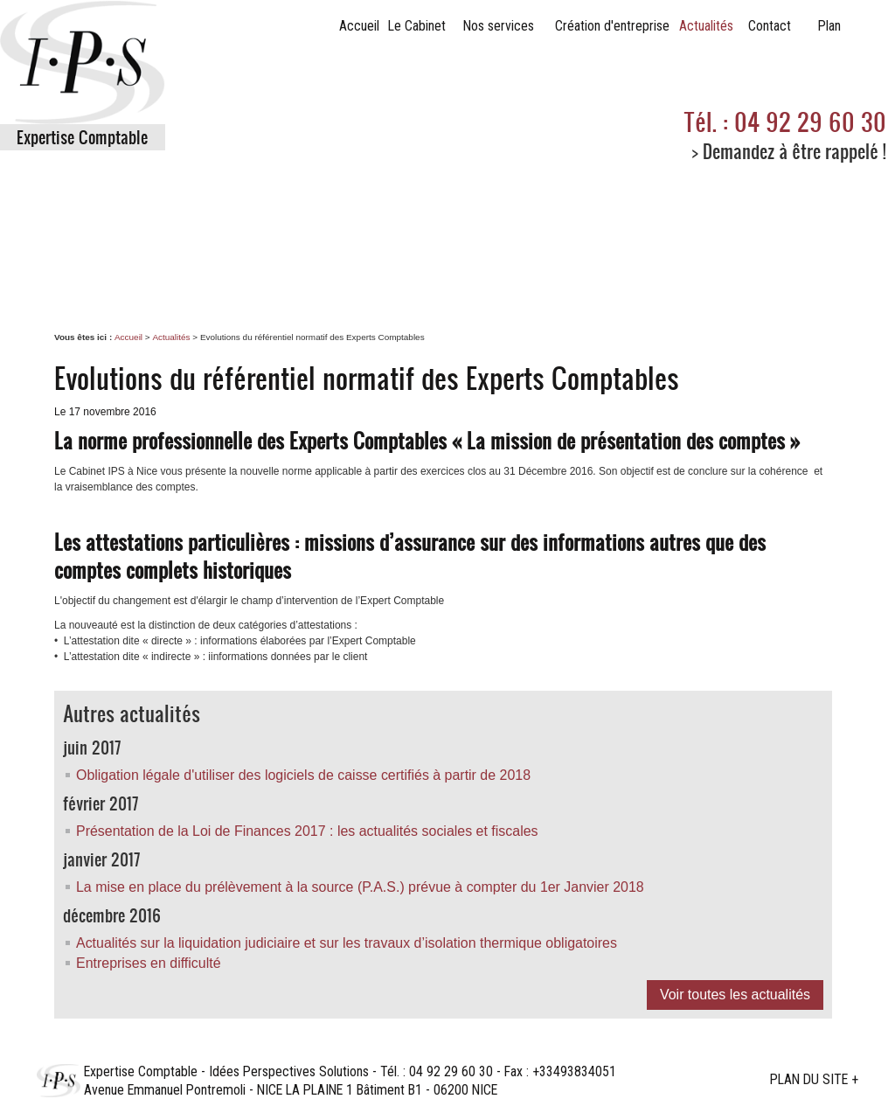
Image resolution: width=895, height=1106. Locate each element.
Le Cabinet (417, 25)
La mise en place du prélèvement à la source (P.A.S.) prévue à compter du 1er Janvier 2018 (360, 887)
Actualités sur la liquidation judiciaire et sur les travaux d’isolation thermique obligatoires (346, 943)
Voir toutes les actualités (735, 994)
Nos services (498, 25)
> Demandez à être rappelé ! (788, 150)
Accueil (359, 25)
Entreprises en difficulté (148, 963)
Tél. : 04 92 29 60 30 (784, 121)
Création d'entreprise (612, 25)
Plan (829, 25)
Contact (769, 25)
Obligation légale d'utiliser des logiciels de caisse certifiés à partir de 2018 (303, 775)
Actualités (706, 25)
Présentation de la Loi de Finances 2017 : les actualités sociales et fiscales (307, 831)
